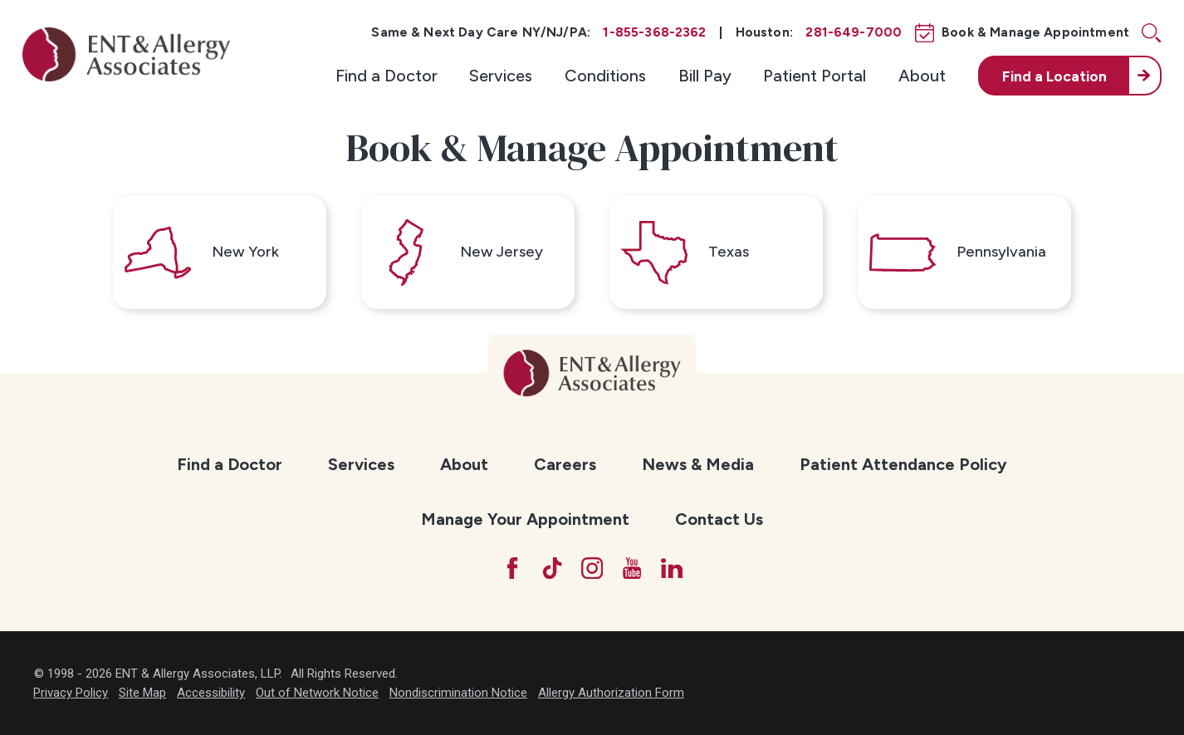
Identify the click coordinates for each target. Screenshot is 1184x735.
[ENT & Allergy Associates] (126, 54)
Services (500, 76)
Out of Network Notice (317, 692)
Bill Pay (704, 76)
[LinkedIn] (672, 568)
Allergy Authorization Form (611, 692)
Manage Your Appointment (525, 519)
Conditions (605, 76)
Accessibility (211, 692)
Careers (565, 464)
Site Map (142, 692)
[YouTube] (632, 568)
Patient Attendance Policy (903, 464)
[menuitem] (386, 75)
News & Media (698, 464)
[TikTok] (552, 568)
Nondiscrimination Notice (458, 692)
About (922, 76)
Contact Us (719, 519)
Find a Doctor (386, 76)
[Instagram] (592, 568)
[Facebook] (512, 568)
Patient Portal (814, 76)
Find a (1054, 76)
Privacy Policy (70, 692)
